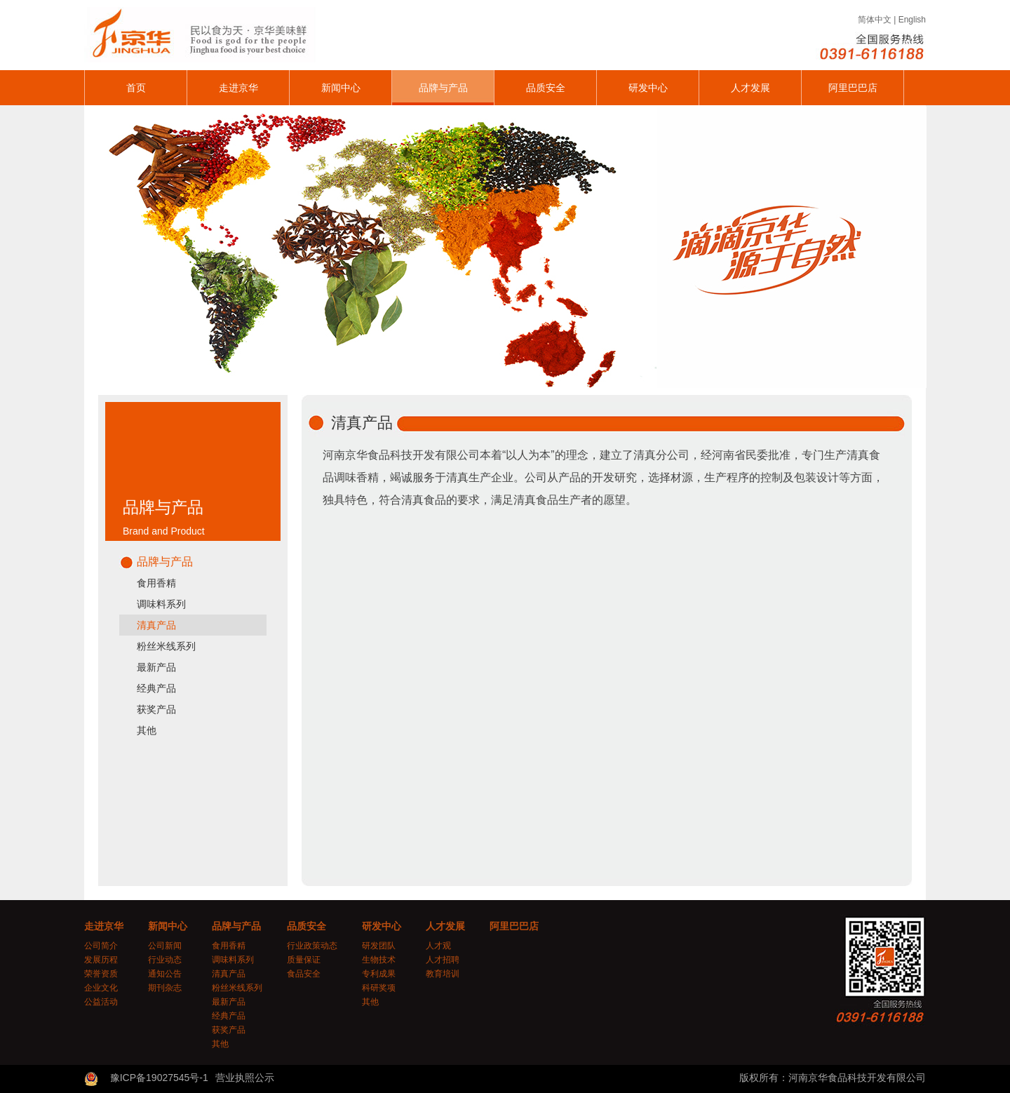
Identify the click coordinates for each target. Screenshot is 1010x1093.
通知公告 (165, 974)
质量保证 (304, 960)
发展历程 (101, 960)
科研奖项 (379, 988)
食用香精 (156, 583)
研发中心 (648, 87)
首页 (136, 87)
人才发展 (750, 87)
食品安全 (304, 974)
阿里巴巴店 (852, 87)
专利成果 (379, 974)
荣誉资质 (101, 974)
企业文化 (101, 988)
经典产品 (156, 688)
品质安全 (545, 87)
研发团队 (379, 946)
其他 (146, 730)
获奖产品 (156, 709)
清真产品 (156, 625)
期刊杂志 (165, 988)
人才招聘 (442, 960)
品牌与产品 (443, 87)
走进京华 (238, 87)
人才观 (438, 946)
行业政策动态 (312, 946)
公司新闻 (165, 946)
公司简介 (101, 946)
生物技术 (379, 960)
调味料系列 (161, 604)
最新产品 (156, 667)
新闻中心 (341, 87)
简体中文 (874, 20)
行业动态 (165, 960)
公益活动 (101, 1002)
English (912, 20)
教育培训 (442, 974)
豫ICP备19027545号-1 (159, 1077)
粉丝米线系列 (166, 646)
